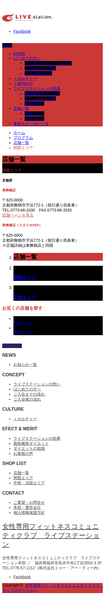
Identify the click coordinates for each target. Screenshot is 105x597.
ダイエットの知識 (40, 98)
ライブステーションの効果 (36, 88)
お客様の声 (34, 103)
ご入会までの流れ (40, 68)
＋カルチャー (25, 78)
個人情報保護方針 (29, 512)
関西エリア (34, 113)
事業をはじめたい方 (31, 123)
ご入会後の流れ (38, 73)
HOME (19, 53)
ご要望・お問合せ (29, 502)
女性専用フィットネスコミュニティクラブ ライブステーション (51, 535)
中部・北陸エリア (29, 483)
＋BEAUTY (23, 83)
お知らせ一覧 (25, 364)
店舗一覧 (21, 108)
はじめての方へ (27, 58)
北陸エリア (34, 118)
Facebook (22, 31)
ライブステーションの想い (48, 63)
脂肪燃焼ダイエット (42, 93)
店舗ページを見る (18, 215)
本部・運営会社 (27, 507)
